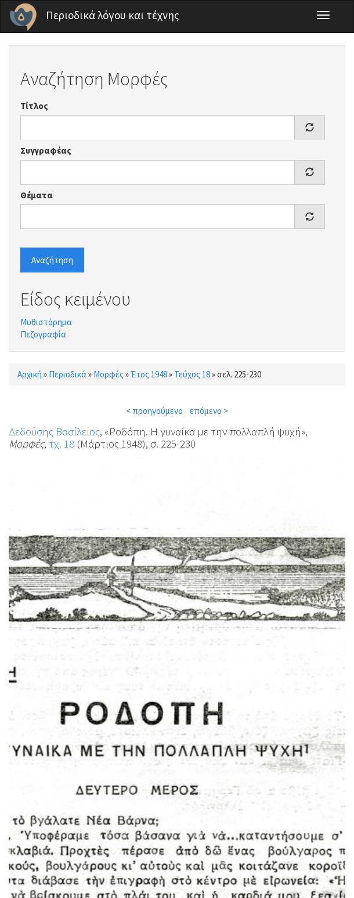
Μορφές (108, 374)
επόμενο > (209, 410)
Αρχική (29, 374)
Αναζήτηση (52, 260)
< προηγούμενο (154, 410)
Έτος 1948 (149, 374)
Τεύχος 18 (192, 374)
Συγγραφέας (45, 150)
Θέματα (36, 195)
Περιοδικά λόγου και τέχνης (112, 15)
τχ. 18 (61, 443)
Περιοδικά (67, 374)
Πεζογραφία (43, 334)
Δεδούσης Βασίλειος (54, 431)
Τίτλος (34, 105)
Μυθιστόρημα (46, 322)
